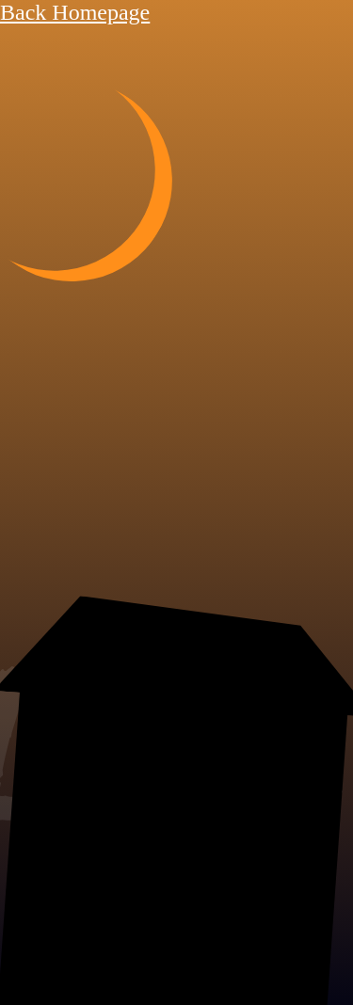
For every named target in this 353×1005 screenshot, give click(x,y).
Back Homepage (75, 12)
